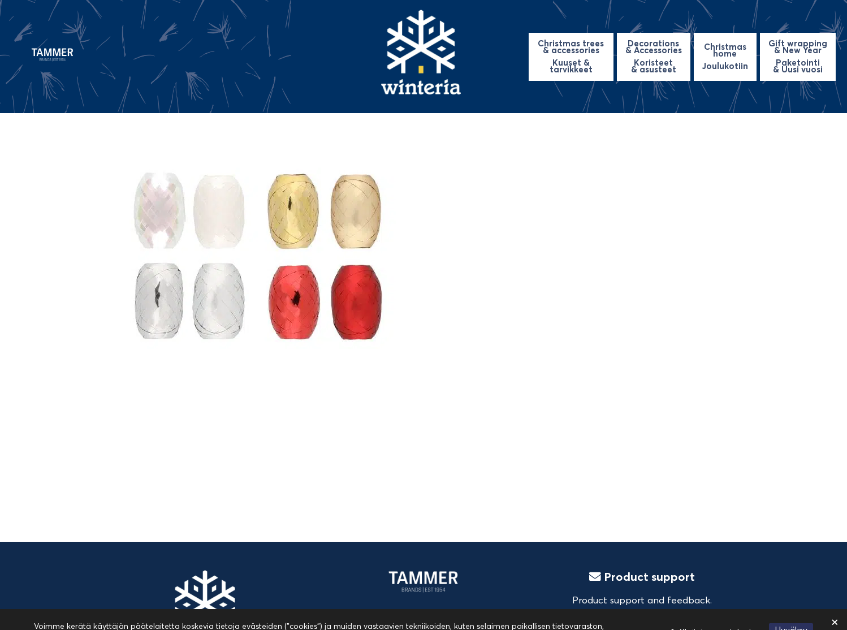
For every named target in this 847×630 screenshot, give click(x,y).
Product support (642, 576)
